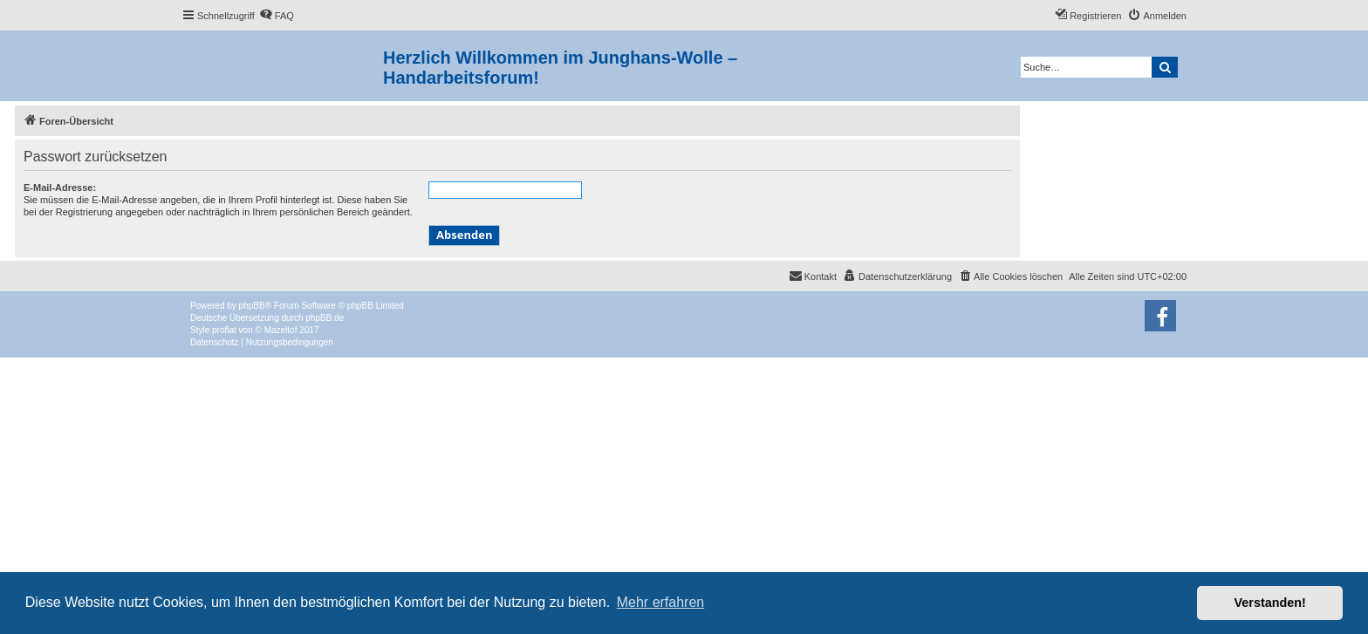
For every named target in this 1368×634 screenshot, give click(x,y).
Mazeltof (281, 330)
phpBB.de (324, 318)
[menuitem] (276, 15)
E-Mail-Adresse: (60, 187)
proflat (224, 330)
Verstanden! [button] (1270, 603)
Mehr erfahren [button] (661, 602)
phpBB (252, 305)
